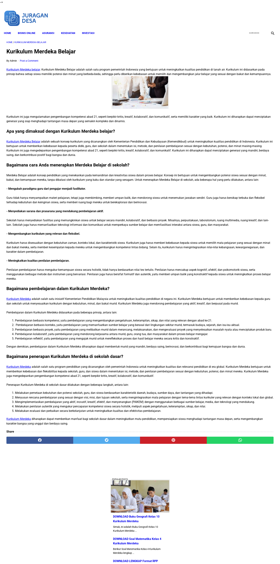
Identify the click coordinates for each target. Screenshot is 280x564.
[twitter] (253, 14)
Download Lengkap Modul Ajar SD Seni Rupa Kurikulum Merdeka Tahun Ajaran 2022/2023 (234, 237)
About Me (96, 554)
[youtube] (261, 14)
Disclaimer (111, 554)
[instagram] (270, 14)
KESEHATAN (71, 27)
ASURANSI (51, 27)
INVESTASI (90, 27)
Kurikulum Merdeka (18, 327)
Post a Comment (29, 57)
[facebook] (244, 14)
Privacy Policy (156, 554)
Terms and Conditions (133, 554)
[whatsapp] (164, 522)
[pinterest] (119, 522)
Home (10, 27)
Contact (171, 554)
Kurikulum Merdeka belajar (23, 66)
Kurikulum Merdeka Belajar (23, 147)
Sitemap (184, 554)
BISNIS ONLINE (29, 27)
